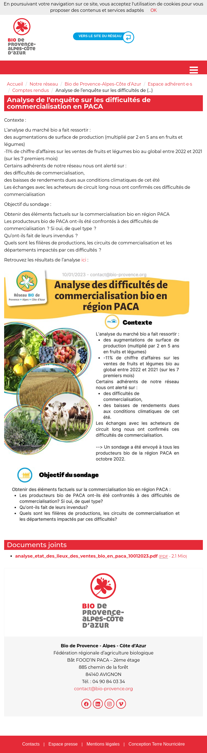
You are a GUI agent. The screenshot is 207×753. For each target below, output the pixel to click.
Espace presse (63, 744)
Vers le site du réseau (104, 36)
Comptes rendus (30, 90)
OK (153, 10)
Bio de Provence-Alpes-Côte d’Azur (102, 84)
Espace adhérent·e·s (170, 84)
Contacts (30, 744)
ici (83, 260)
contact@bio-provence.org (103, 688)
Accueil (15, 84)
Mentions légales (103, 744)
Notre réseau (43, 84)
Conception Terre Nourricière (156, 744)
